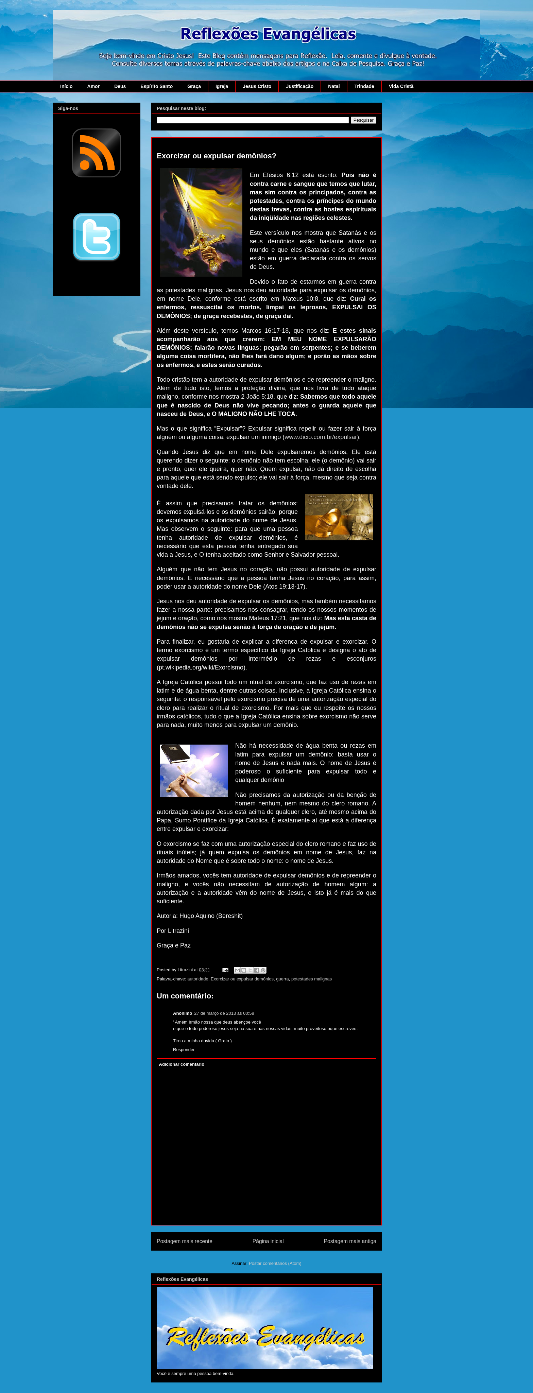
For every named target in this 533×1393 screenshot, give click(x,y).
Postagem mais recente (184, 1241)
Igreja (222, 86)
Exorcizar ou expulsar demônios (242, 978)
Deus (120, 86)
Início (66, 86)
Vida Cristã (401, 86)
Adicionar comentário (182, 1064)
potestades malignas (311, 978)
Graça (194, 86)
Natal (334, 86)
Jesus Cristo (257, 86)
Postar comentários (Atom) (275, 1263)
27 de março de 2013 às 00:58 (224, 1013)
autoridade (197, 978)
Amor (93, 86)
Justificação (299, 86)
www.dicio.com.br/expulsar (321, 437)
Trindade (364, 86)
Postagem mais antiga (350, 1241)
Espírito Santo (156, 86)
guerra (282, 978)
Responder (184, 1049)
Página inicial (268, 1241)
